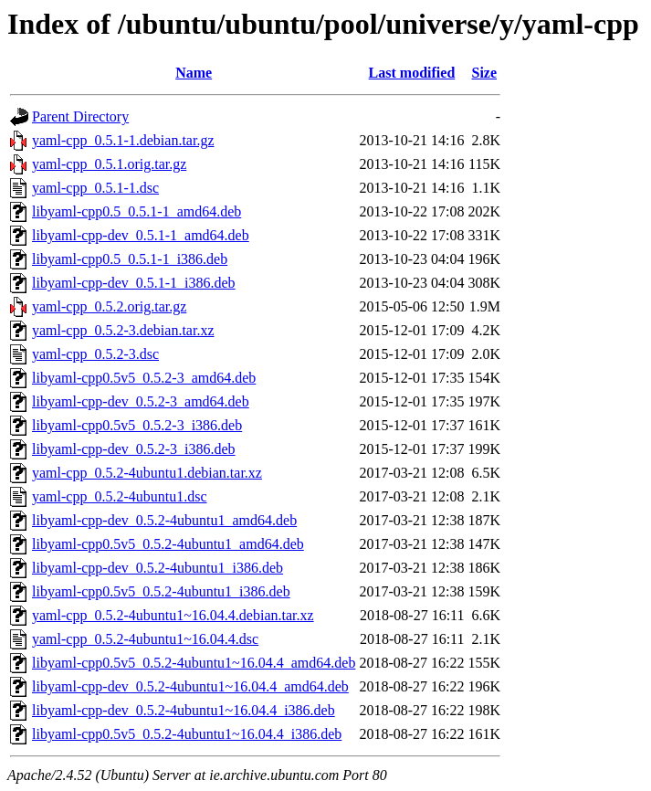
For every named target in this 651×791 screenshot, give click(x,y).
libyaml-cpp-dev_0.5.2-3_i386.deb (134, 449)
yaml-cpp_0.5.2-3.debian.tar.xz (123, 330)
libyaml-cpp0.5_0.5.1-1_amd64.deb (136, 211)
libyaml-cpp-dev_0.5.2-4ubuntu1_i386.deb (157, 567)
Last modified (412, 72)
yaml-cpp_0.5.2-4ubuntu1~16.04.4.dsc (145, 639)
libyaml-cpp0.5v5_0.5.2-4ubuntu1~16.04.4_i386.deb (186, 734)
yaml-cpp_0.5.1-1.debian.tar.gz (123, 140)
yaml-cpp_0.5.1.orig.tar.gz (109, 164)
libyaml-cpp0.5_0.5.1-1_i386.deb (129, 259)
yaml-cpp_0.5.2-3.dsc (95, 354)
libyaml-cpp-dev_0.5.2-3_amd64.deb (140, 401)
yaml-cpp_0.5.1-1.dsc (95, 187)
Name (193, 72)
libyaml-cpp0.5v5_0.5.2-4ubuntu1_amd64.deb (168, 544)
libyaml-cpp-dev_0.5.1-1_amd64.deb (140, 235)
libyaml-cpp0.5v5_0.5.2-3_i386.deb (137, 425)
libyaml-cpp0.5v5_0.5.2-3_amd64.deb (144, 377)
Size (485, 72)
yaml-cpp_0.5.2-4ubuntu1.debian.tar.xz (147, 472)
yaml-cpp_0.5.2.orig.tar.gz (109, 306)
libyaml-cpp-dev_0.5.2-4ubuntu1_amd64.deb (164, 520)
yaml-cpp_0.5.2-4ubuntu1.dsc (119, 496)
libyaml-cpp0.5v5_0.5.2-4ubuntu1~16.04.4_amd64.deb (193, 662)
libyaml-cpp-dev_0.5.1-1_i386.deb (134, 282)
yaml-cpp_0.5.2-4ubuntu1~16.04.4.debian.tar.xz (173, 615)
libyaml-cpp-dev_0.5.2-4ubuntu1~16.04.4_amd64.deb (190, 686)
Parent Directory (80, 116)
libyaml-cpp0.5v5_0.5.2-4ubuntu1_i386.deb (161, 591)
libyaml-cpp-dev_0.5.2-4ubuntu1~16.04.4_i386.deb (183, 710)
